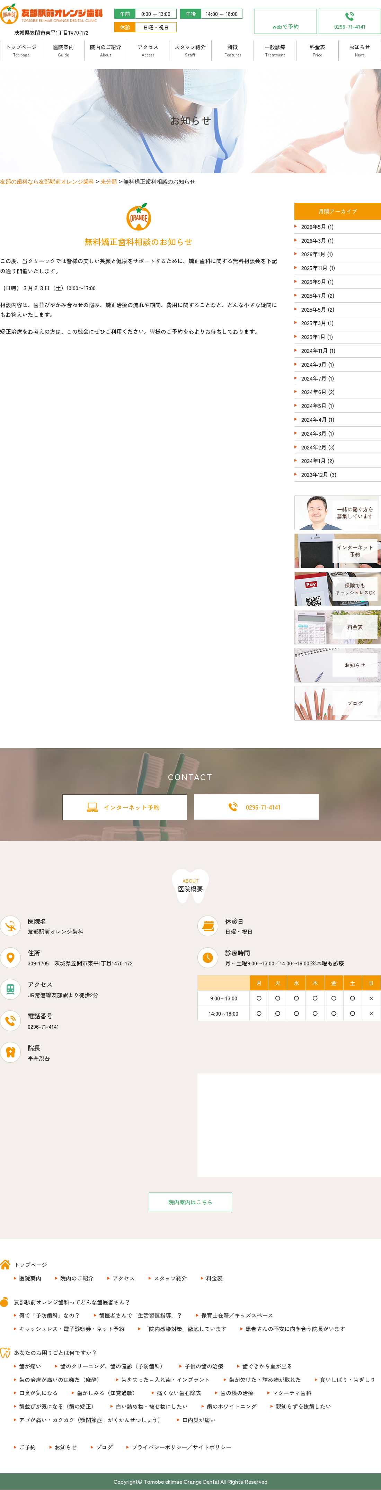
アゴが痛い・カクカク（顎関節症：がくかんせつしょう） (91, 1420)
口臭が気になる (38, 1393)
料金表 (317, 50)
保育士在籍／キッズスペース (237, 1315)
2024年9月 (314, 364)
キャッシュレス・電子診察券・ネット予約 (71, 1329)
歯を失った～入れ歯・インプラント (165, 1379)
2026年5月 (313, 226)
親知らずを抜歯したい (303, 1406)
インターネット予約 (132, 807)
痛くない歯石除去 (179, 1393)
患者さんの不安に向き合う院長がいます (295, 1329)
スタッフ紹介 (190, 50)
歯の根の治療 (237, 1393)
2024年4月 (314, 419)
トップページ (21, 50)
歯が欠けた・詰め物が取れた (265, 1379)
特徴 (232, 50)
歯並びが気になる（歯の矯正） (58, 1406)
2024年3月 (314, 433)
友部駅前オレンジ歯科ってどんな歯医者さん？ (72, 1302)
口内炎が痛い (198, 1420)
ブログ (104, 1447)
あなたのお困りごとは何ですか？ (55, 1353)
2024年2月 (314, 447)
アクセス (148, 50)
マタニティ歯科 (292, 1393)
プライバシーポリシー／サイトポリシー (181, 1447)
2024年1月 (313, 460)
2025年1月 (313, 336)
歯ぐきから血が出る (267, 1366)
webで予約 (286, 26)
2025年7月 (313, 295)
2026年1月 (313, 254)
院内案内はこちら (190, 1202)
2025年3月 (313, 323)
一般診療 (275, 50)
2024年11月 (314, 350)
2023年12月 (314, 474)
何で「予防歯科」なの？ (49, 1315)
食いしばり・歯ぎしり (347, 1379)
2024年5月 (314, 405)
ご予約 (27, 1447)
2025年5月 (313, 309)
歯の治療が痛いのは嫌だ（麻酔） (60, 1379)
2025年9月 (313, 281)
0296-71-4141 (349, 26)
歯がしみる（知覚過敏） (107, 1393)
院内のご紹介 (105, 50)
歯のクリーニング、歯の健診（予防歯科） (113, 1366)
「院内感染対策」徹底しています (185, 1329)
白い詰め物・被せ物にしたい (152, 1406)
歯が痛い (30, 1366)
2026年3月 (313, 240)
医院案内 (63, 50)
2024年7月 (314, 378)
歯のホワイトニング (232, 1406)
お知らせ (359, 50)
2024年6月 (314, 391)
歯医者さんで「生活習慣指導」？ (140, 1315)
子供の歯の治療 (204, 1366)
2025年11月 (314, 268)
